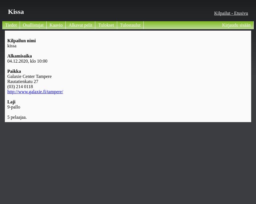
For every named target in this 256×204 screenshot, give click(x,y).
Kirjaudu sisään (236, 25)
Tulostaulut (130, 25)
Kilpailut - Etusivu (231, 13)
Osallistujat (33, 25)
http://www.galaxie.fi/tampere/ (35, 91)
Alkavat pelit (80, 25)
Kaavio (56, 25)
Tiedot (11, 25)
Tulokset (106, 25)
